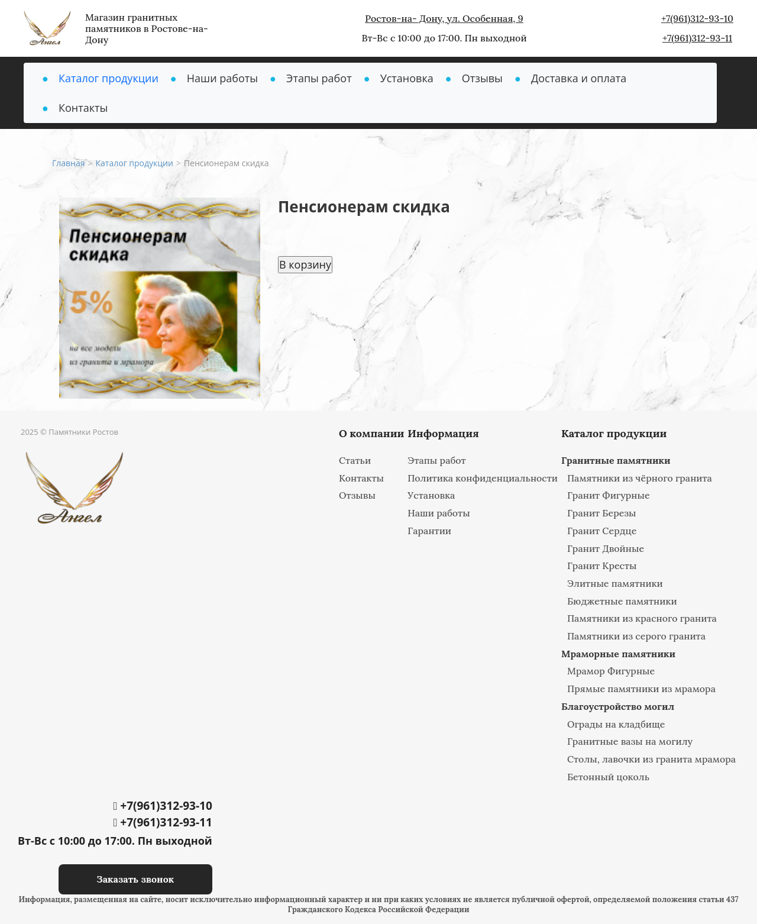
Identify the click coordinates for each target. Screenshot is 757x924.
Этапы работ (319, 78)
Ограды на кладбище (616, 724)
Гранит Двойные (605, 548)
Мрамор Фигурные (611, 671)
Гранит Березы (601, 513)
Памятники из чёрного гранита (639, 478)
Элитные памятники (615, 583)
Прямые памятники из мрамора (641, 688)
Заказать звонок (135, 879)
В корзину (305, 264)
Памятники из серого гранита (636, 636)
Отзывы (482, 78)
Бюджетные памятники (622, 601)
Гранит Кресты (602, 565)
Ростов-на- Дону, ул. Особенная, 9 (444, 18)
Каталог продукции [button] (108, 78)
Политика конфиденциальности (482, 478)
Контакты (83, 108)
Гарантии (429, 531)
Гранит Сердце (602, 531)
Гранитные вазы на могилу (630, 741)
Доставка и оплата (578, 78)
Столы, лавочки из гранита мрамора (651, 759)
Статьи (355, 460)
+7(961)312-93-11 (697, 38)
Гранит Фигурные (608, 495)
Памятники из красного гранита (642, 618)
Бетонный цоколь (608, 777)
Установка (407, 78)
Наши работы (222, 78)
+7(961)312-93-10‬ (697, 18)
